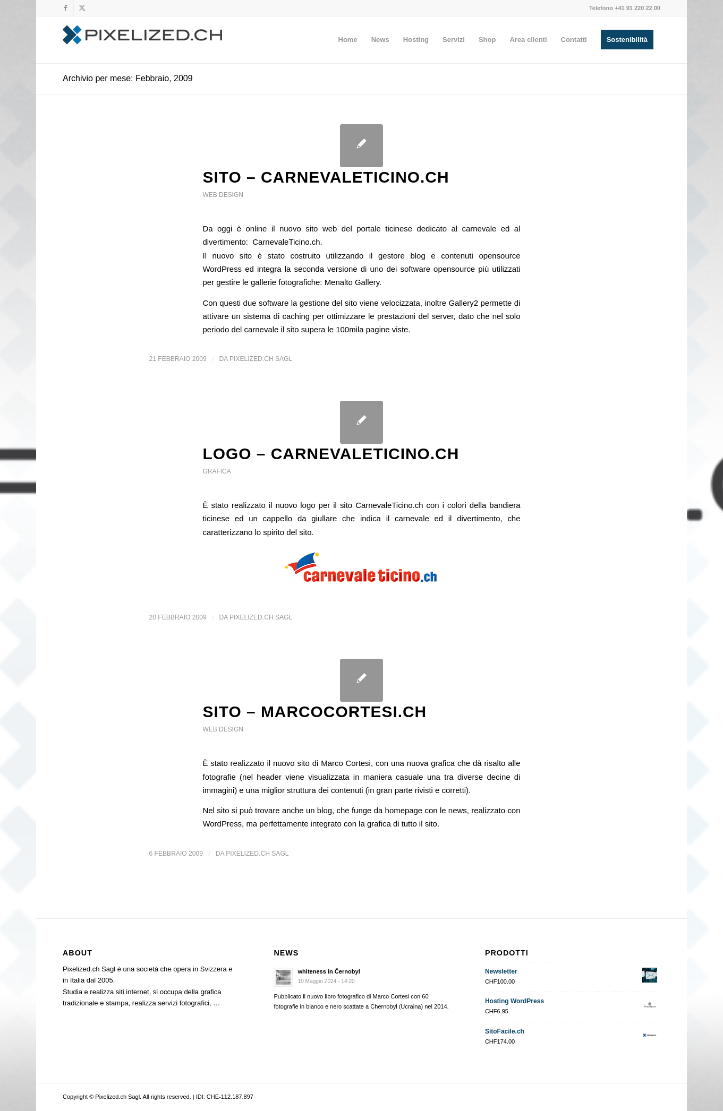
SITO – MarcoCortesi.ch (314, 711)
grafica (216, 471)
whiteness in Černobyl (328, 971)
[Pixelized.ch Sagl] (142, 39)
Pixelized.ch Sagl (260, 359)
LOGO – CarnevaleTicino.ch (330, 453)
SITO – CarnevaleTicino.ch (325, 177)
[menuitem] (347, 39)
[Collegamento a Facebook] (65, 8)
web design (222, 195)
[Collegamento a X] (82, 8)
